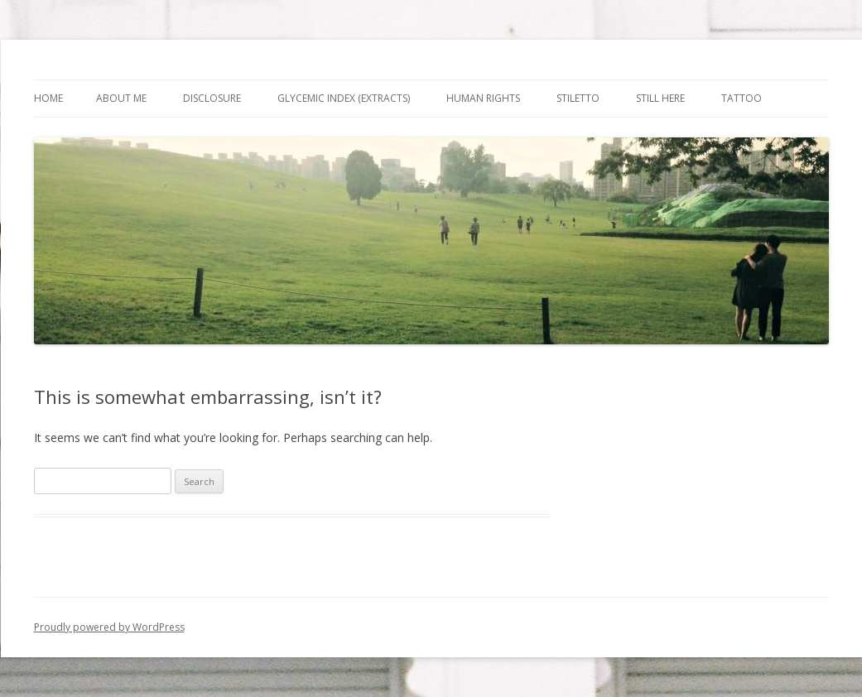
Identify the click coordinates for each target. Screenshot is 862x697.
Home (48, 98)
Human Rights (483, 98)
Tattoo (741, 98)
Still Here (660, 98)
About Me (121, 98)
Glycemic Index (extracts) (343, 98)
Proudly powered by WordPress (109, 627)
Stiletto (578, 98)
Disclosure (212, 98)
